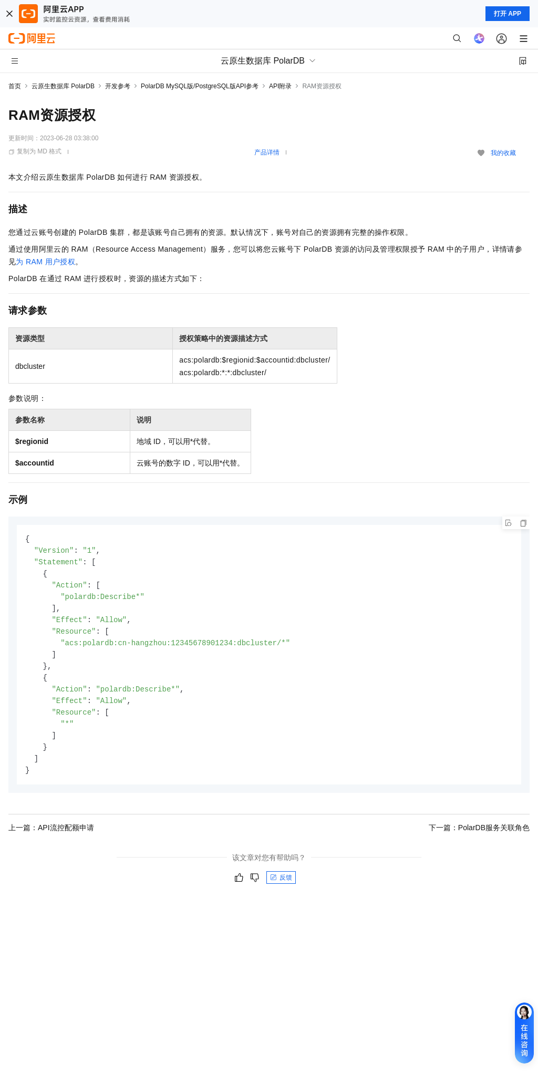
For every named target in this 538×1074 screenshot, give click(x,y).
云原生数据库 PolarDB (63, 86)
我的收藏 (503, 153)
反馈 (281, 888)
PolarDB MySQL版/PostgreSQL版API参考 (199, 86)
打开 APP (507, 13)
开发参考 (117, 86)
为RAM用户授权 (45, 261)
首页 (14, 86)
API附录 (280, 86)
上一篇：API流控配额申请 (51, 838)
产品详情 (267, 152)
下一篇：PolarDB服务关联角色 (479, 838)
